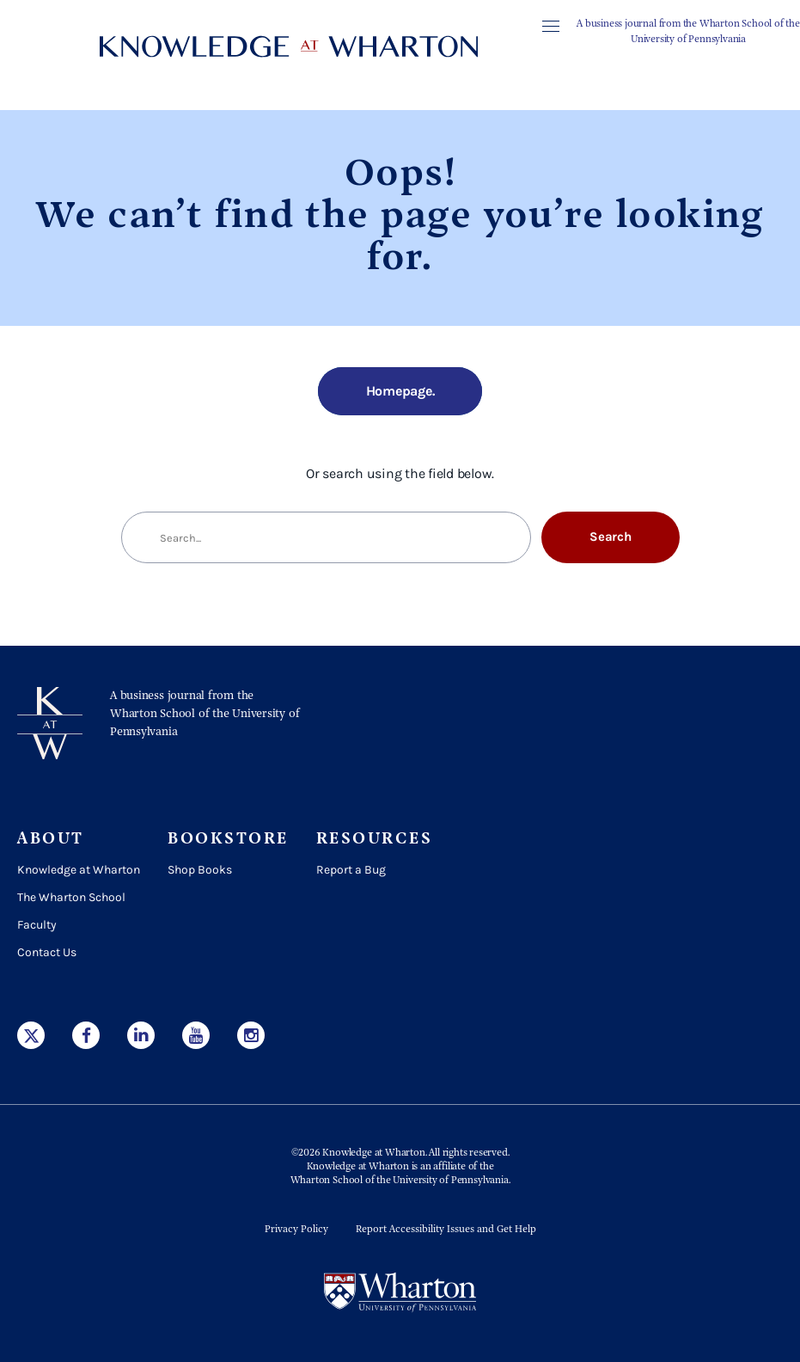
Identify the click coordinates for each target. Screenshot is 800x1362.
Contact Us (46, 952)
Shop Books (200, 869)
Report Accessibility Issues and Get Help (446, 1229)
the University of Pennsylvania (442, 1180)
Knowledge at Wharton (78, 869)
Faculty (37, 924)
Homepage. (400, 391)
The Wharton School (71, 897)
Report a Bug (351, 869)
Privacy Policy (296, 1229)
